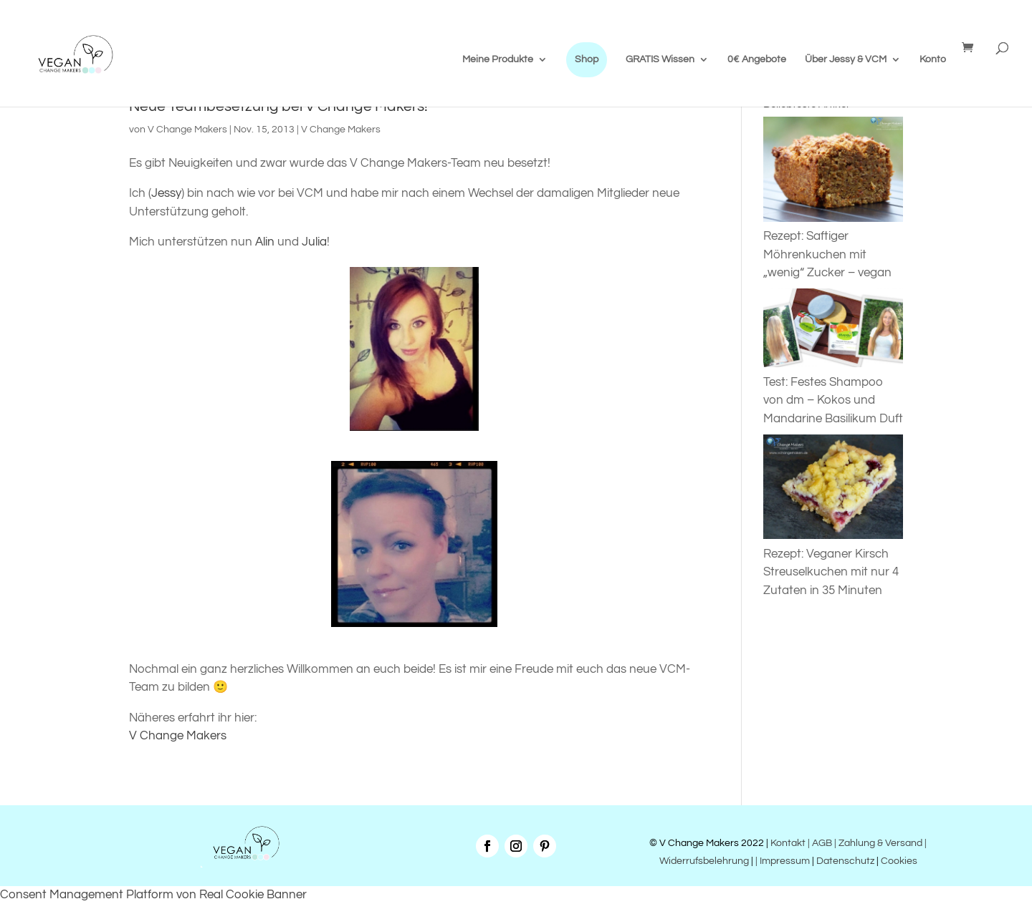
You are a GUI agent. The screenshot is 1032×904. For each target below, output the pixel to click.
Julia (314, 241)
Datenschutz (845, 861)
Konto (932, 59)
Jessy (166, 193)
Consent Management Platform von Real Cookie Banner (153, 894)
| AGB (820, 843)
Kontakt (787, 843)
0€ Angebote (756, 59)
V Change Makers (187, 130)
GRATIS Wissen (660, 59)
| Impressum (782, 861)
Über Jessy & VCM (846, 59)
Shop (586, 59)
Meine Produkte (497, 59)
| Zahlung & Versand (879, 843)
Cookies (899, 861)
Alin (266, 241)
